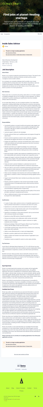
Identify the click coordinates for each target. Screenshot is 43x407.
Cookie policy (24, 369)
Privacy (21, 391)
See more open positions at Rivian (21, 354)
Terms (35, 388)
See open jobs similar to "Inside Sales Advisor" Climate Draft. (19, 54)
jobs (2, 34)
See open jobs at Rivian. (11, 52)
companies (7, 34)
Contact (29, 388)
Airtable (18, 399)
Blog (13, 388)
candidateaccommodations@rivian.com (12, 286)
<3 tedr (5, 400)
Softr (13, 399)
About (7, 388)
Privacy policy (17, 369)
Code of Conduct (20, 388)
